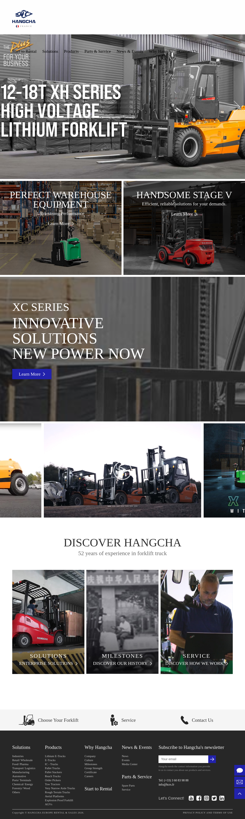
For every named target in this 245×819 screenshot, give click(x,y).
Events (126, 760)
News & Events (130, 51)
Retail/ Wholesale (22, 760)
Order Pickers (53, 780)
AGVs (48, 804)
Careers (89, 776)
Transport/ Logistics (23, 768)
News (125, 756)
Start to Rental (24, 51)
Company (90, 756)
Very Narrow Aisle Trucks (60, 788)
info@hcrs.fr (166, 784)
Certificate (91, 772)
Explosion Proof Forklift (59, 800)
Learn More (61, 223)
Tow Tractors (52, 784)
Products (71, 51)
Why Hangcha (161, 51)
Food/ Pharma (20, 764)
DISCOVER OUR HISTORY (122, 663)
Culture (89, 760)
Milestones (91, 764)
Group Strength (93, 768)
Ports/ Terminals (21, 780)
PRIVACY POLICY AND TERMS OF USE (208, 813)
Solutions (50, 51)
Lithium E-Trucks (55, 756)
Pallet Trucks (52, 768)
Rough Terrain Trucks (57, 792)
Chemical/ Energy (22, 784)
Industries (18, 756)
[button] (8, 107)
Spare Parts (128, 785)
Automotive (19, 776)
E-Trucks (50, 760)
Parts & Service (97, 51)
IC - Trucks (51, 764)
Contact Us (188, 51)
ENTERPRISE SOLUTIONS (48, 663)
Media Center (129, 764)
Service (126, 789)
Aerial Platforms (54, 796)
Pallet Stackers (53, 772)
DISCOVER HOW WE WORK (196, 663)
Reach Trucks (53, 776)
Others (16, 792)
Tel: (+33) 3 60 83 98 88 (173, 780)
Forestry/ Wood (21, 788)
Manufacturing (20, 772)
